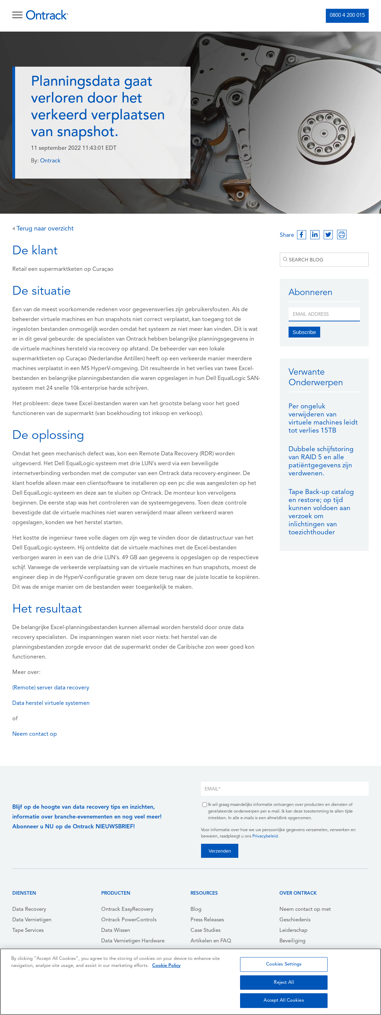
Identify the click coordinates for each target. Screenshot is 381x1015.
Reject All (283, 982)
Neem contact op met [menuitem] (305, 909)
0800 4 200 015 (347, 15)
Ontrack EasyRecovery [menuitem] (127, 909)
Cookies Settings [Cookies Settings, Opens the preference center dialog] (284, 964)
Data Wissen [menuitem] (115, 930)
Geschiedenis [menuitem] (294, 920)
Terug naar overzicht (42, 229)
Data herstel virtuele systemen (51, 703)
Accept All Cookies (284, 1000)
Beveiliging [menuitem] (292, 941)
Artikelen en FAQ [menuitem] (210, 941)
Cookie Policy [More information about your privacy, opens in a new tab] (166, 965)
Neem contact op (34, 734)
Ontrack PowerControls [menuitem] (128, 920)
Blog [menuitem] (195, 909)
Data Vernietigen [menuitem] (31, 920)
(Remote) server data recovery (50, 688)
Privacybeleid (265, 836)
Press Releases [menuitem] (207, 920)
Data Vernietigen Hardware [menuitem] (132, 941)
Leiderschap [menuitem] (293, 930)
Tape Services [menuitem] (28, 930)
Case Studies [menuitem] (205, 930)
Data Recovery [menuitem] (29, 909)
